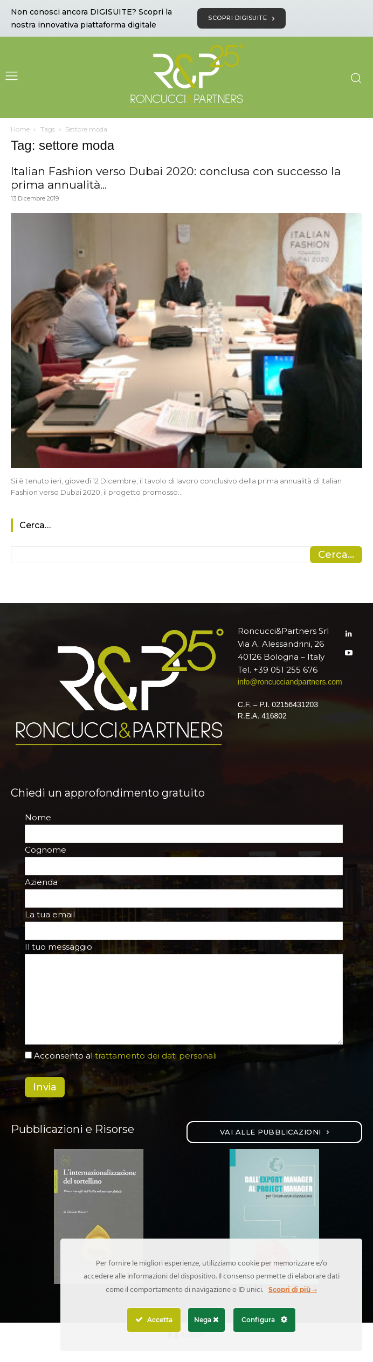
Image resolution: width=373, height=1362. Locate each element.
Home (20, 129)
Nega (206, 1320)
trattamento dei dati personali (156, 1055)
